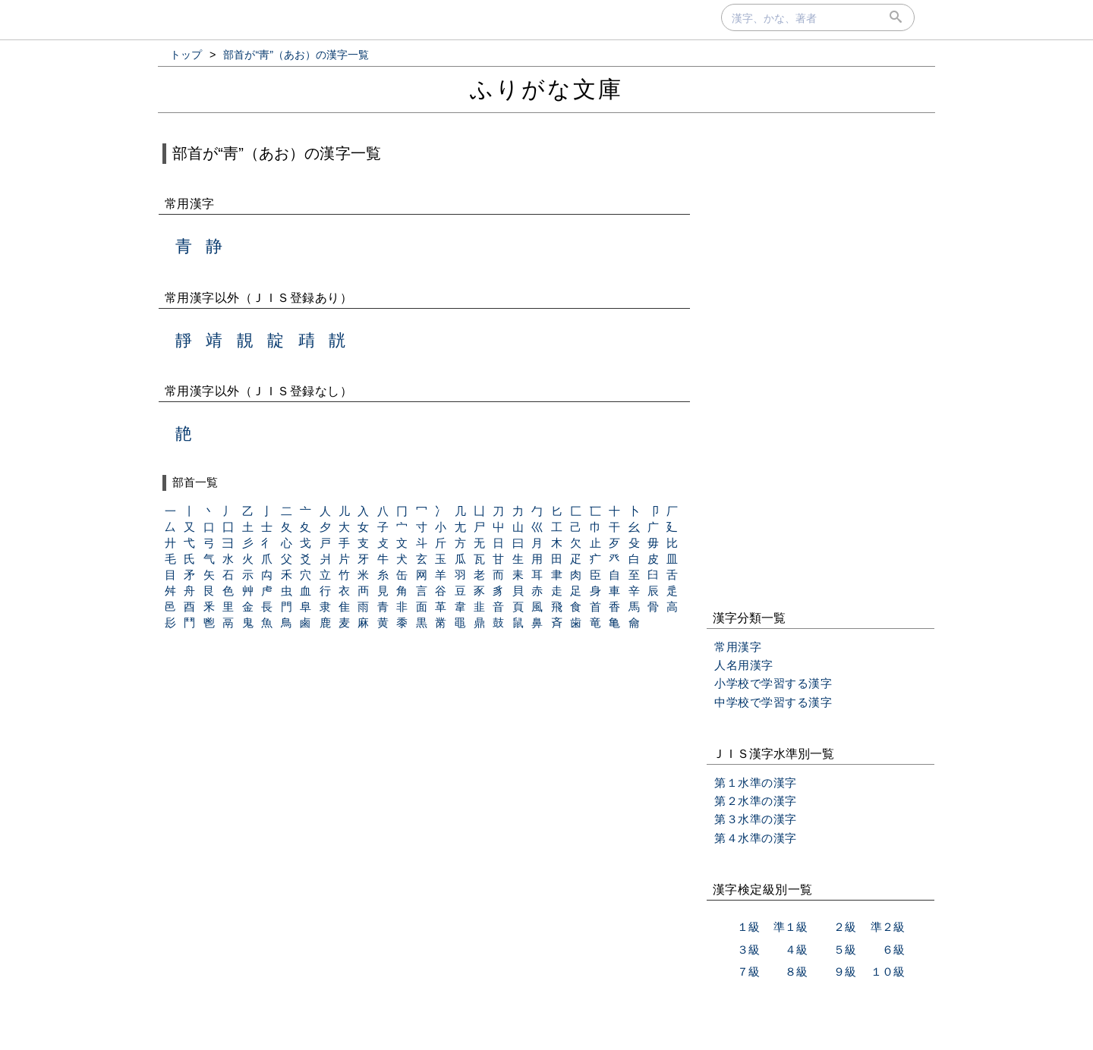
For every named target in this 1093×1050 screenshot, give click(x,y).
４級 (796, 949)
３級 (748, 949)
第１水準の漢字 (755, 782)
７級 (748, 971)
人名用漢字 (743, 665)
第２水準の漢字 (755, 800)
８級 (796, 971)
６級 (893, 949)
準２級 (888, 926)
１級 (748, 926)
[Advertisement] (820, 363)
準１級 (790, 926)
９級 (844, 971)
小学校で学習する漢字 (773, 683)
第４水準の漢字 (755, 838)
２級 (844, 926)
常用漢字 (737, 646)
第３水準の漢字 (755, 819)
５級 (844, 949)
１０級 (888, 971)
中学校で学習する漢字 (773, 702)
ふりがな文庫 (546, 89)
